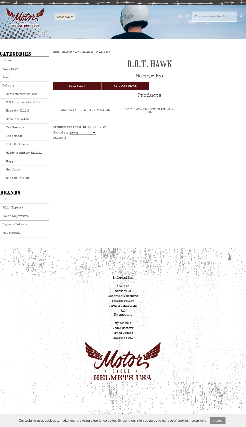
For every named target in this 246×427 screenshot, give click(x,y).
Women (6, 77)
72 (99, 127)
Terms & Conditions (123, 306)
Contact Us (123, 291)
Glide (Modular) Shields (24, 153)
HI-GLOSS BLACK (125, 86)
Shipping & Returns (123, 296)
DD (4, 199)
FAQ (123, 311)
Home (56, 52)
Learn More (198, 420)
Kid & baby (10, 69)
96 (104, 127)
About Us (123, 286)
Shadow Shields (18, 178)
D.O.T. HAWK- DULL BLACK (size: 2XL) (85, 110)
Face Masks (14, 136)
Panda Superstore (15, 216)
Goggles (12, 161)
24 (89, 127)
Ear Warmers (15, 127)
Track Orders (123, 333)
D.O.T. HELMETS (84, 52)
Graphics (13, 169)
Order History (123, 328)
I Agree (217, 420)
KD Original (11, 233)
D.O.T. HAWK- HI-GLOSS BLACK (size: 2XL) (149, 111)
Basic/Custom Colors (21, 94)
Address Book (123, 338)
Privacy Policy (123, 301)
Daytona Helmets (14, 224)
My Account (123, 323)
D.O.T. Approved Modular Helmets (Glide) (24, 106)
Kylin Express (12, 207)
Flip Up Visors (17, 144)
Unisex (7, 60)
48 (94, 127)
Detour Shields (17, 119)
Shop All (65, 17)
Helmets (8, 85)
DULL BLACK (77, 86)
